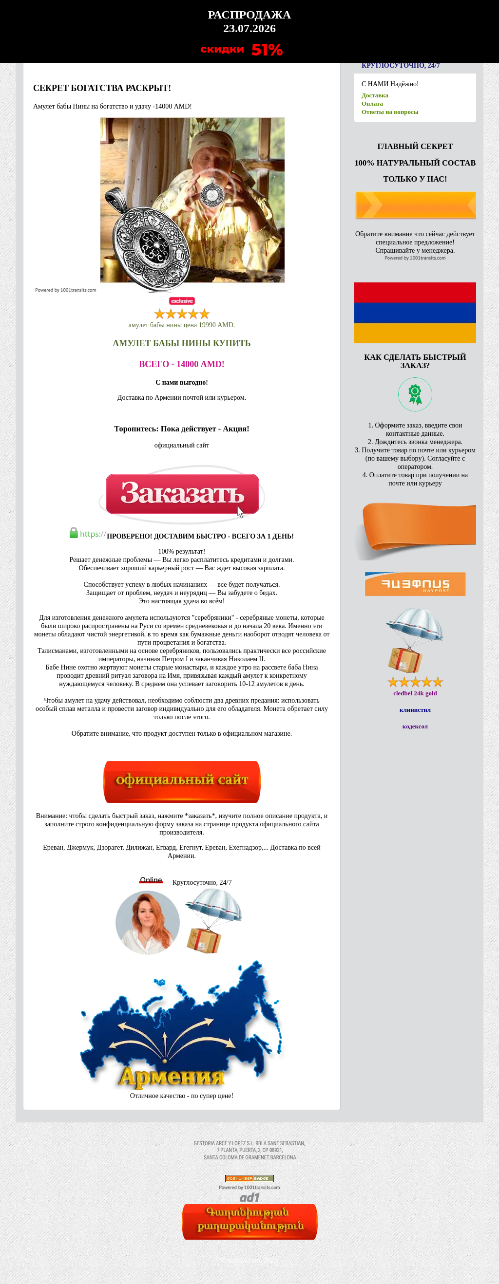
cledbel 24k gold (415, 693)
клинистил (415, 709)
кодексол (415, 726)
